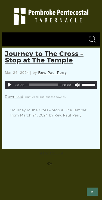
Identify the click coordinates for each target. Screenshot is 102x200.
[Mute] (77, 85)
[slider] (43, 85)
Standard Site (51, 153)
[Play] (9, 85)
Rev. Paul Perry (52, 73)
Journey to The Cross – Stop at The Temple (44, 56)
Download (14, 97)
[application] (51, 85)
